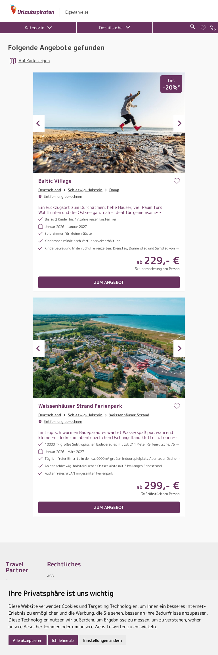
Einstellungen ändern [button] (102, 640)
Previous (39, 123)
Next (179, 123)
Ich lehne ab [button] (63, 640)
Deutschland (49, 189)
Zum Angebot (109, 282)
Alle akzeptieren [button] (27, 640)
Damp (114, 189)
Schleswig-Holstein (85, 189)
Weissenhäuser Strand (129, 414)
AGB (50, 575)
